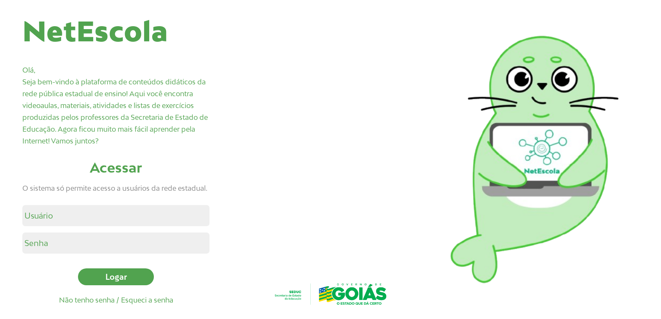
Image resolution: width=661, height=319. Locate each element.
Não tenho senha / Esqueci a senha (116, 300)
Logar (116, 276)
